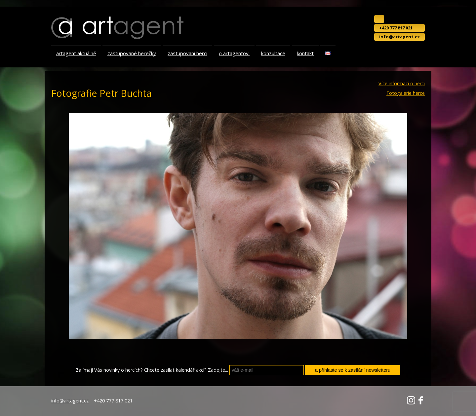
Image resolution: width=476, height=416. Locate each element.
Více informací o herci (401, 84)
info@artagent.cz (399, 37)
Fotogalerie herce (405, 93)
